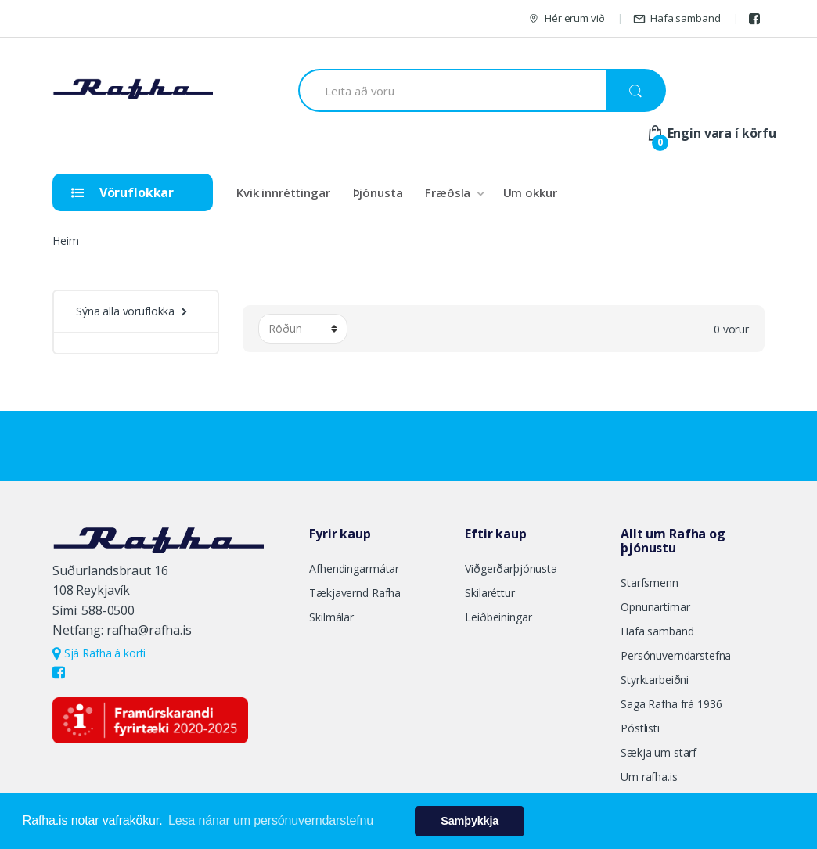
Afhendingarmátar (354, 568)
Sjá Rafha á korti (99, 653)
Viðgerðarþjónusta (511, 568)
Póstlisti (640, 728)
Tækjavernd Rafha (355, 592)
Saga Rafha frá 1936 (671, 703)
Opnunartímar (655, 606)
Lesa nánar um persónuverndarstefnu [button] (270, 820)
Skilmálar (331, 617)
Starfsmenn (649, 582)
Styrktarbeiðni (655, 679)
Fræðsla (447, 192)
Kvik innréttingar (283, 192)
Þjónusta (378, 192)
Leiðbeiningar (498, 617)
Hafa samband (676, 18)
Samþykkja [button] (469, 821)
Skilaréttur (489, 592)
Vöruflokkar (122, 192)
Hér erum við (565, 18)
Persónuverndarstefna (676, 655)
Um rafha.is (649, 776)
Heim (65, 240)
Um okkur (530, 192)
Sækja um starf (658, 752)
